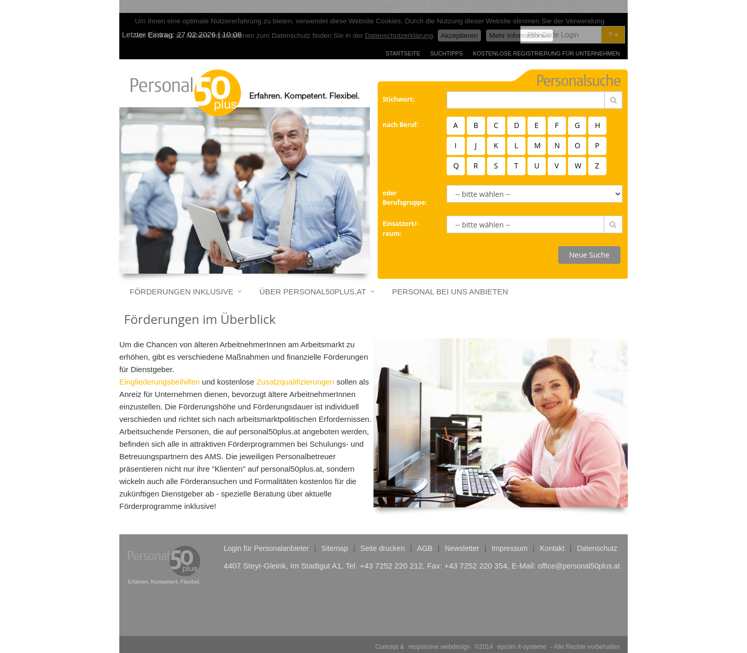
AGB (425, 535)
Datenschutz (597, 535)
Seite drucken (383, 535)
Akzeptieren (459, 22)
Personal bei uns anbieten (450, 278)
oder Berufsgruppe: (405, 185)
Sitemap (334, 535)
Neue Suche (589, 242)
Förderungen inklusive (181, 278)
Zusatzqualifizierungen (295, 368)
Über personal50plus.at (312, 278)
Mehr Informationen (519, 22)
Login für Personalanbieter (266, 535)
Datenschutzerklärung (399, 22)
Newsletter (462, 535)
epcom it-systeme (521, 633)
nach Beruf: (401, 111)
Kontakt (552, 535)
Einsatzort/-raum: (401, 215)
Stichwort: (398, 86)
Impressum (510, 535)
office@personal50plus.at (579, 553)
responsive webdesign (440, 633)
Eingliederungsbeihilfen (159, 368)
